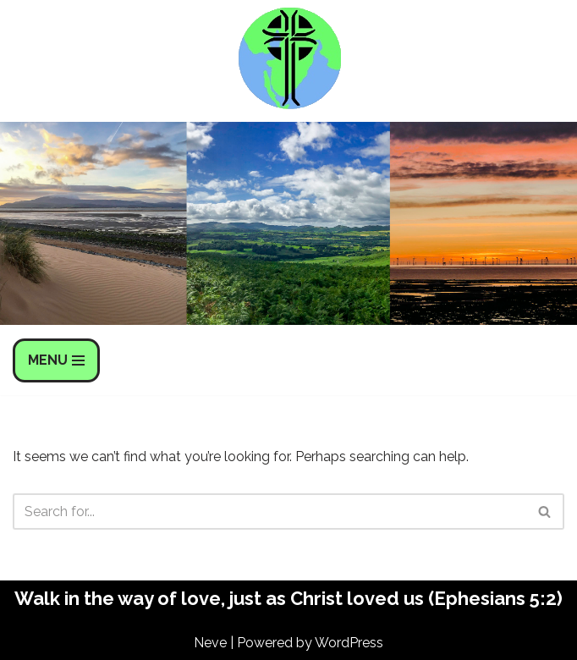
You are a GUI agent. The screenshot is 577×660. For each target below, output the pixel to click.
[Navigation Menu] (56, 360)
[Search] (269, 511)
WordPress (349, 643)
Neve (210, 643)
